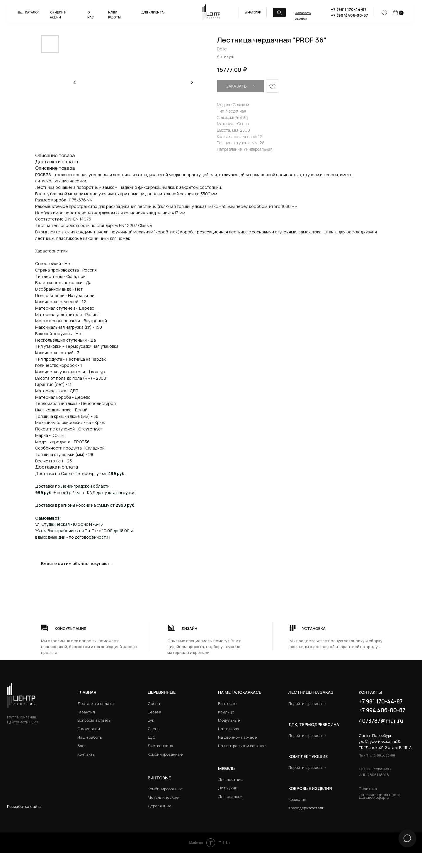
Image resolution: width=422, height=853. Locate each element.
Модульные (229, 720)
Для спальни (230, 796)
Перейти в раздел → (307, 703)
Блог (81, 745)
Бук (151, 720)
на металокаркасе (239, 692)
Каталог (32, 12)
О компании (88, 728)
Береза (154, 712)
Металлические (163, 797)
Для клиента (152, 12)
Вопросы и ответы (94, 720)
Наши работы (90, 737)
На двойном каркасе (237, 737)
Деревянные (162, 692)
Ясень (153, 728)
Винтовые (227, 703)
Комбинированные (165, 754)
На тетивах (228, 728)
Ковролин (297, 799)
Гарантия (86, 712)
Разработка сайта (24, 806)
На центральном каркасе (242, 745)
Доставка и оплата (95, 703)
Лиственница (160, 745)
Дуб (151, 737)
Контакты (86, 754)
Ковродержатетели (306, 807)
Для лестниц (230, 779)
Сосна (154, 703)
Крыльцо (226, 712)
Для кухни (227, 788)
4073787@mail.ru (381, 721)
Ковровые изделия (310, 788)
